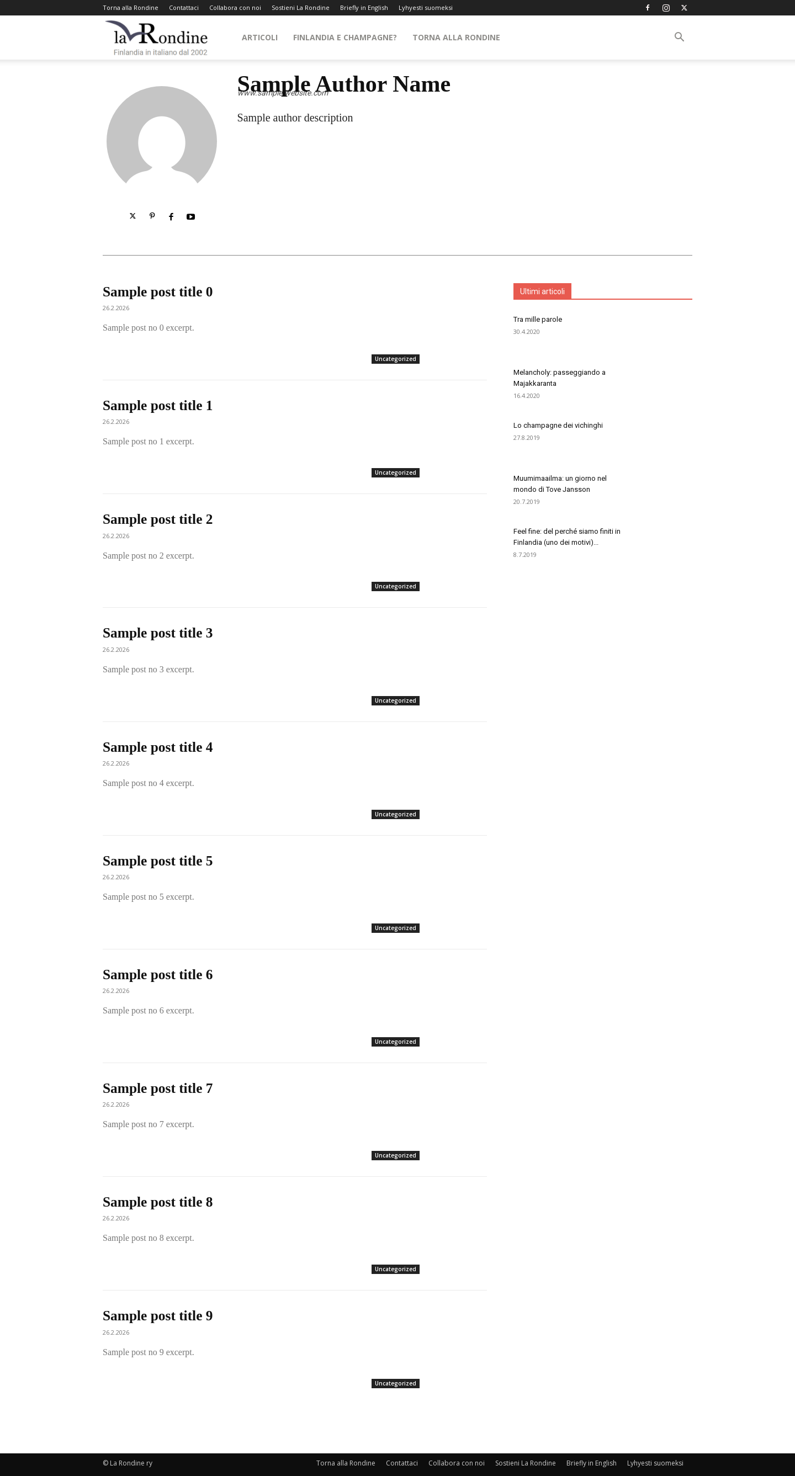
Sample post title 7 (159, 1088)
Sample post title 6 (159, 975)
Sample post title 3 (159, 633)
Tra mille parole (537, 319)
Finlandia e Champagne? (345, 37)
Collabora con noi (235, 7)
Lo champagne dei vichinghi (558, 425)
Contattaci (184, 7)
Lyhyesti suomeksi (426, 7)
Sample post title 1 (159, 405)
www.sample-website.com (282, 92)
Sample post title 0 (159, 292)
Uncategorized (395, 359)
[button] (679, 38)
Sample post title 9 (159, 1316)
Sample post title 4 (159, 747)
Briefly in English (364, 7)
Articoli (260, 37)
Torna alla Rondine (130, 7)
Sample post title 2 (159, 519)
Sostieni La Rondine (301, 7)
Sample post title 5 (159, 861)
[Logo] (157, 37)
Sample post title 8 (159, 1202)
